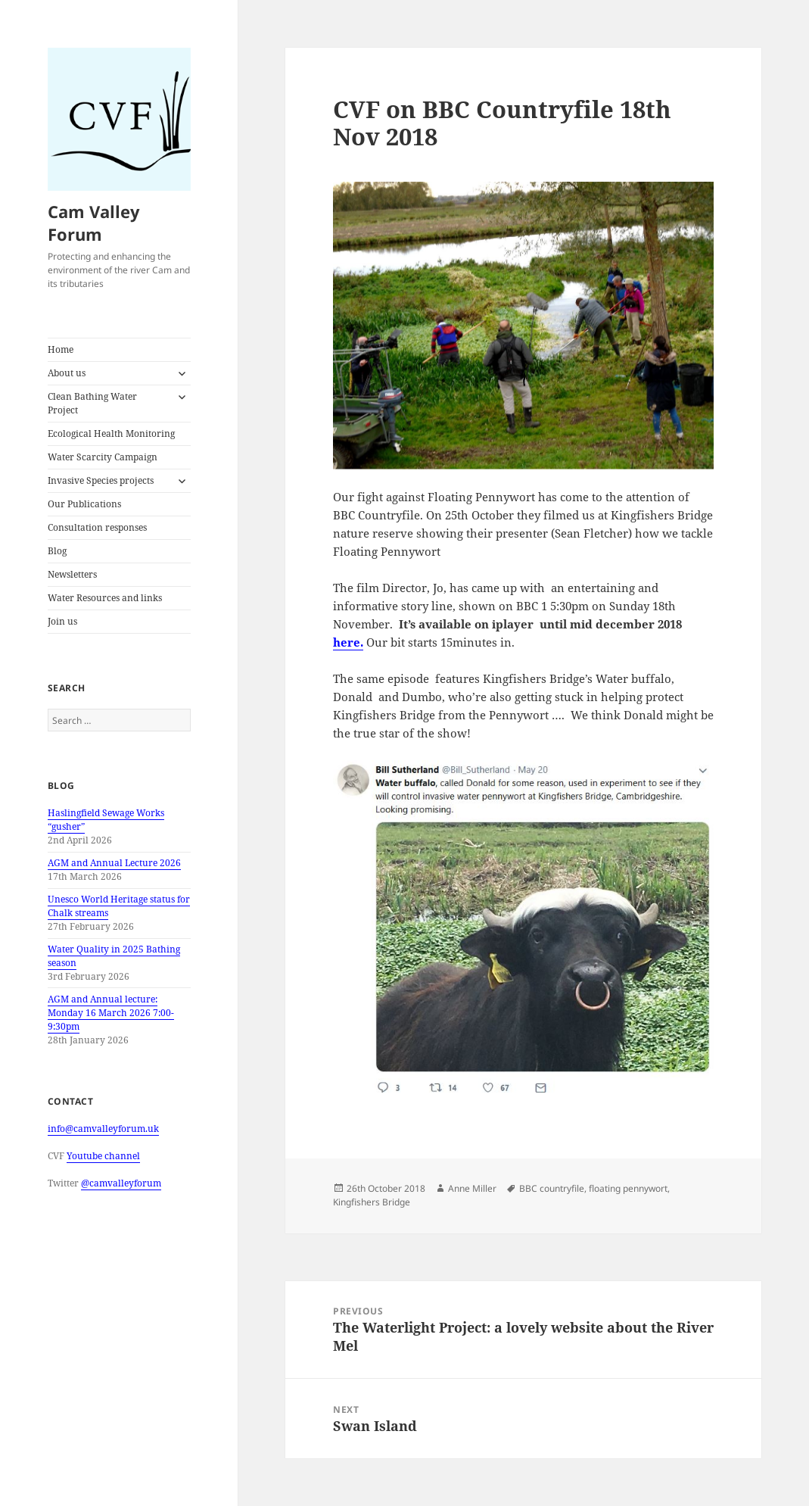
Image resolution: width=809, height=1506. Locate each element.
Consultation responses (97, 527)
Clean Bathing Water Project (92, 403)
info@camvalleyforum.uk (103, 1128)
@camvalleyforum (121, 1183)
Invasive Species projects (101, 480)
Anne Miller (472, 1188)
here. (348, 642)
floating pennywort (628, 1188)
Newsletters (72, 574)
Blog (57, 550)
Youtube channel (103, 1155)
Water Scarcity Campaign (102, 457)
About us (67, 372)
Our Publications (84, 503)
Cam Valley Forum (94, 222)
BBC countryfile (551, 1188)
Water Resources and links (105, 597)
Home (60, 349)
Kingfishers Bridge (371, 1202)
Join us (62, 621)
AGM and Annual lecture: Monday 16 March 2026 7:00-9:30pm (111, 1013)
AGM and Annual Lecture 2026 (114, 862)
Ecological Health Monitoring (111, 433)
